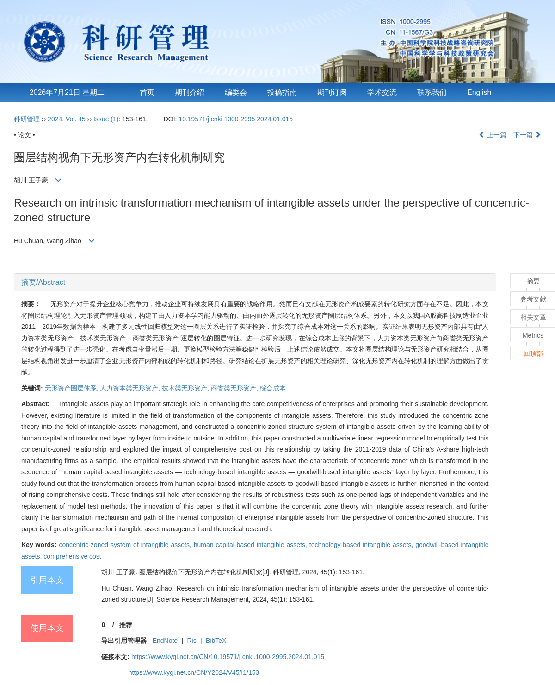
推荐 (125, 624)
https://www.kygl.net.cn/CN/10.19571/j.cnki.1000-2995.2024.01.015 (227, 656)
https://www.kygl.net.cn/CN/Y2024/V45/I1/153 (194, 672)
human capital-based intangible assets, (251, 544)
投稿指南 (282, 92)
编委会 (236, 92)
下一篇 (527, 134)
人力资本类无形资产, (131, 388)
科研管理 (27, 119)
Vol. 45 (76, 119)
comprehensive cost (72, 556)
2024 (55, 119)
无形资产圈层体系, (72, 388)
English (479, 92)
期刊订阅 (332, 92)
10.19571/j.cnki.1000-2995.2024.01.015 (236, 119)
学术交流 (382, 92)
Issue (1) (105, 119)
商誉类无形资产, (235, 388)
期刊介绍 (189, 92)
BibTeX (216, 640)
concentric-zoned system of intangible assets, (126, 544)
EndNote (165, 640)
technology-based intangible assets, (362, 544)
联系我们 (432, 92)
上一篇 (492, 134)
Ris (192, 640)
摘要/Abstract (43, 282)
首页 (147, 92)
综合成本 (273, 388)
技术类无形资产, (186, 388)
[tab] (255, 282)
